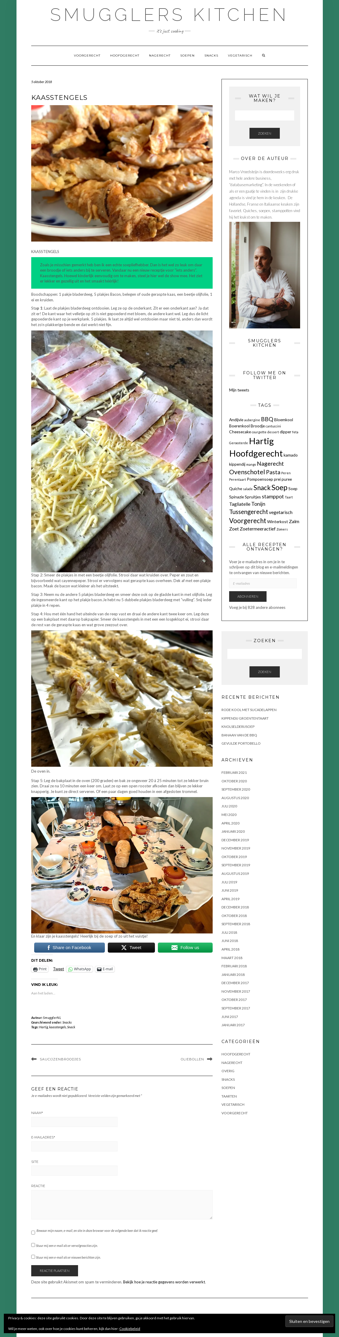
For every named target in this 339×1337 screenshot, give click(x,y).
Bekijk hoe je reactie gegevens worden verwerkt (164, 1282)
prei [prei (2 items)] (277, 479)
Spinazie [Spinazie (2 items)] (236, 496)
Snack (71, 1027)
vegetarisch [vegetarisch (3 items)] (280, 512)
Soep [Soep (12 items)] (279, 487)
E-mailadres (43, 1137)
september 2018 (235, 924)
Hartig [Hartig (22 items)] (261, 441)
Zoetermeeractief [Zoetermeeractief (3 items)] (258, 528)
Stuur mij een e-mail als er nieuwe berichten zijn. (68, 1257)
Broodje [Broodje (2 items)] (258, 425)
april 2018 (230, 949)
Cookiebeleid (129, 1328)
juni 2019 (229, 890)
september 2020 (235, 789)
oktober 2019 (234, 857)
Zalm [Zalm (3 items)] (294, 521)
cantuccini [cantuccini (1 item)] (273, 426)
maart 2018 (231, 958)
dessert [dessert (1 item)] (273, 432)
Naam (37, 1113)
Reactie (38, 1186)
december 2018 (235, 907)
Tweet (58, 968)
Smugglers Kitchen (169, 14)
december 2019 (235, 840)
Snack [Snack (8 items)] (262, 488)
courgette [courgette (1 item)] (259, 432)
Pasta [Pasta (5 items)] (273, 472)
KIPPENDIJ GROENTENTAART (245, 718)
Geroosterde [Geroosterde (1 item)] (238, 443)
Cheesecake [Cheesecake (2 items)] (240, 431)
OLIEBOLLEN (192, 1059)
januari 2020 (233, 831)
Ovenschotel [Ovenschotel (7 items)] (247, 472)
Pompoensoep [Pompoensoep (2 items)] (260, 479)
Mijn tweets (239, 390)
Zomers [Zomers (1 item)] (282, 529)
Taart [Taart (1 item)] (289, 497)
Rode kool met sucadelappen (249, 710)
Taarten (229, 1096)
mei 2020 (229, 814)
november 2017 (235, 991)
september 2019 (235, 865)
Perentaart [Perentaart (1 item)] (237, 479)
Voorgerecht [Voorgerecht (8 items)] (247, 521)
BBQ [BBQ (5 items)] (267, 419)
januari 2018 (233, 974)
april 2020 (230, 823)
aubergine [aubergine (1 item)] (252, 420)
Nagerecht (160, 55)
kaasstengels (57, 1027)
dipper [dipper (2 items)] (285, 431)
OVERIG (227, 1071)
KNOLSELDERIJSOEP (237, 726)
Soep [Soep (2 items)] (292, 488)
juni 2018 (229, 940)
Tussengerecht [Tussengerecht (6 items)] (248, 511)
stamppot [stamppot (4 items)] (273, 496)
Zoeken (264, 133)
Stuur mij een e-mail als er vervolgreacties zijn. (67, 1245)
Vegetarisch (240, 55)
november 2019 (235, 848)
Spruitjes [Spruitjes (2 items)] (253, 496)
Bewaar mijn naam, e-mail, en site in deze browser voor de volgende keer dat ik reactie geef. (97, 1230)
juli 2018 (229, 932)
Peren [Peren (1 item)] (286, 473)
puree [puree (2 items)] (287, 479)
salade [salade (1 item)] (248, 489)
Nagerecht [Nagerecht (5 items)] (270, 463)
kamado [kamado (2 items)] (291, 454)
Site (34, 1162)
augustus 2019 (235, 873)
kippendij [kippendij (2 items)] (237, 464)
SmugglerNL (52, 1017)
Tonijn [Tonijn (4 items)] (258, 504)
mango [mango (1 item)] (251, 464)
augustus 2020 (235, 798)
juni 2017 (229, 1016)
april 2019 (230, 899)
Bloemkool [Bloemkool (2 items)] (283, 419)
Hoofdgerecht (124, 55)
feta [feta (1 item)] (295, 432)
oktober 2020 (234, 781)
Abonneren (247, 596)
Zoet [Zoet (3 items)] (234, 528)
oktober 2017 (234, 999)
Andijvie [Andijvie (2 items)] (236, 419)
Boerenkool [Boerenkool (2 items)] (239, 425)
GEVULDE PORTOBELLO (241, 743)
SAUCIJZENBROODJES (60, 1059)
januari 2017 (233, 1025)
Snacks (211, 55)
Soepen (187, 55)
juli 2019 (229, 882)
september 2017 (235, 1008)
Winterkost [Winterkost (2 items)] (277, 521)
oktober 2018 (234, 915)
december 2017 (235, 983)
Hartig (43, 1027)
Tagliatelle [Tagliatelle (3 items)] (239, 504)
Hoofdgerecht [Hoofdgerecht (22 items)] (256, 453)
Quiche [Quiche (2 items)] (235, 488)
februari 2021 (234, 772)
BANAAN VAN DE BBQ (239, 735)
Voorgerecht (87, 55)
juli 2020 (229, 806)
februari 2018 (234, 966)
